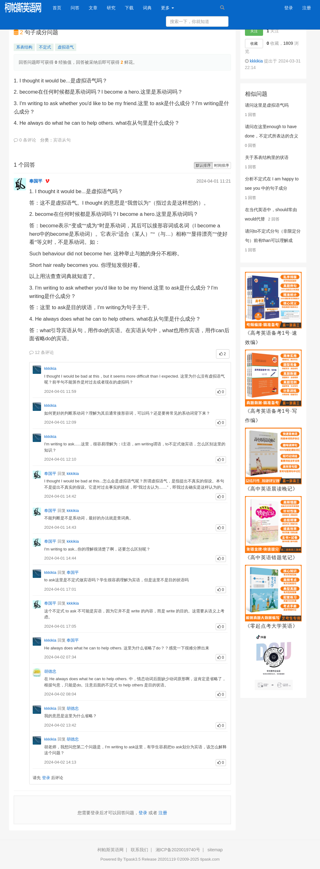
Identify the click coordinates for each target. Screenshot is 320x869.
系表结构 (24, 47)
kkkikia (50, 368)
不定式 (45, 47)
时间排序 (221, 165)
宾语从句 (62, 139)
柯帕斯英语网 (110, 849)
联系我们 (139, 849)
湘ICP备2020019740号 (178, 849)
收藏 (254, 43)
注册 (306, 7)
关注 (254, 31)
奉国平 (35, 181)
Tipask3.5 (132, 859)
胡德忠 (50, 671)
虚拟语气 (66, 47)
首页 (59, 7)
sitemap (215, 849)
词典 (147, 7)
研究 (111, 7)
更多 (167, 7)
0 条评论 (25, 139)
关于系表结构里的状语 (267, 157)
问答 (75, 7)
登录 (288, 7)
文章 (93, 7)
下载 (129, 7)
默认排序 (203, 165)
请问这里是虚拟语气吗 (267, 105)
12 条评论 (41, 352)
